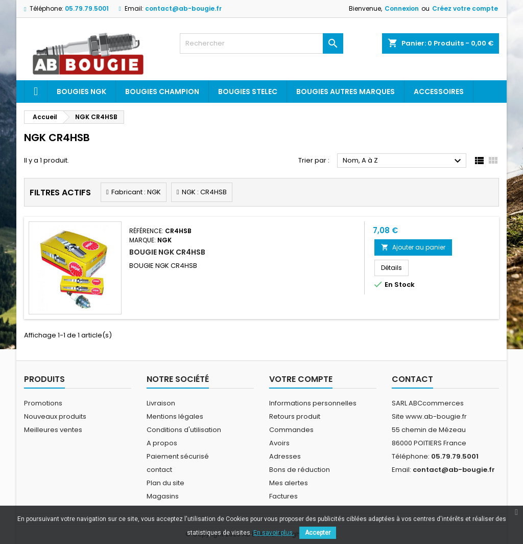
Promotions (43, 403)
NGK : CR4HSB (204, 192)
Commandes (291, 430)
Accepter (317, 532)
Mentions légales (175, 416)
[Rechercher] (261, 43)
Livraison (161, 403)
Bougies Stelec (247, 91)
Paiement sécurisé (178, 456)
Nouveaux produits (55, 416)
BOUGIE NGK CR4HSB (167, 252)
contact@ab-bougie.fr (183, 8)
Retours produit (294, 416)
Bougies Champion (162, 91)
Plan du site (165, 483)
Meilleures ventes (53, 430)
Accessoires (439, 91)
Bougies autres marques (345, 91)
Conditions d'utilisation (184, 430)
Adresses (285, 456)
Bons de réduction (299, 469)
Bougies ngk (81, 91)
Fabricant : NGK (136, 192)
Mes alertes (288, 483)
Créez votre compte (465, 8)
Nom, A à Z (403, 161)
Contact (412, 379)
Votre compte (300, 379)
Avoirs (279, 443)
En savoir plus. (273, 532)
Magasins (163, 496)
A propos (162, 443)
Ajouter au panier (413, 247)
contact (159, 469)
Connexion (402, 8)
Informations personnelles (312, 403)
